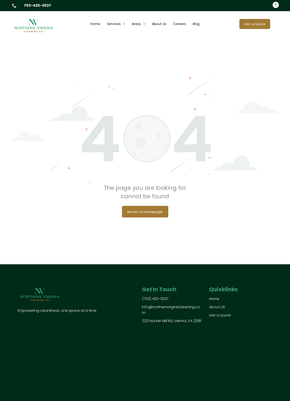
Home (214, 298)
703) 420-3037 (156, 298)
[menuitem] (95, 24)
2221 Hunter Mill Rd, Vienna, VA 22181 (171, 320)
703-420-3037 (37, 5)
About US (217, 307)
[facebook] (276, 5)
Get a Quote (220, 315)
